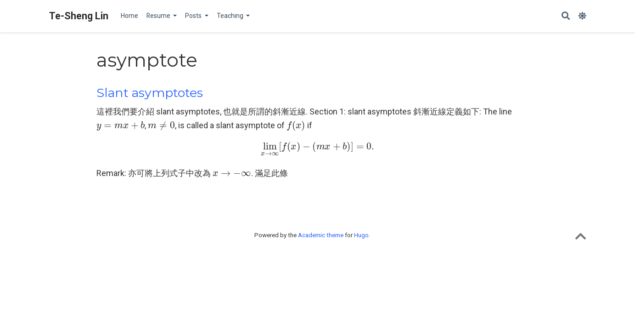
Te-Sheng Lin (78, 16)
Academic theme (320, 235)
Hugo (361, 235)
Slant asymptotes (149, 92)
